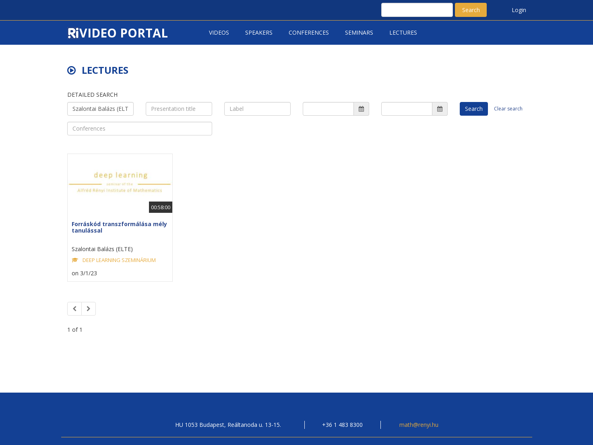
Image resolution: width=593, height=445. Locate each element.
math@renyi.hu (418, 424)
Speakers (259, 32)
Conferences (309, 32)
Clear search (508, 108)
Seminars (359, 32)
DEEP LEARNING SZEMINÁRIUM (119, 260)
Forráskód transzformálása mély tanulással (119, 227)
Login (519, 10)
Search (471, 10)
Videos (219, 32)
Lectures (403, 32)
